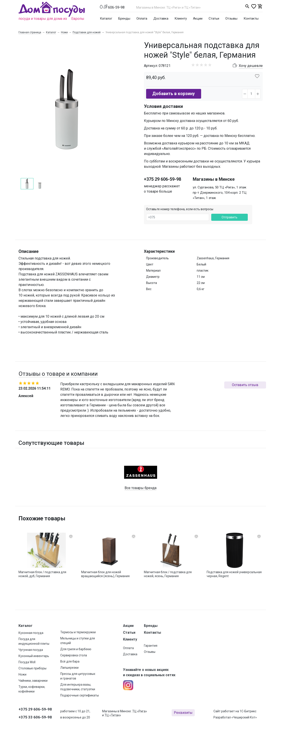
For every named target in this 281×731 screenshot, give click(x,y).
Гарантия (150, 645)
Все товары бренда (140, 488)
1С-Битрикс (248, 711)
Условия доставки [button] (163, 106)
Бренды (124, 18)
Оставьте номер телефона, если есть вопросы (179, 209)
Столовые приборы (32, 668)
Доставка (160, 18)
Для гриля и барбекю (75, 649)
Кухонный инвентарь (33, 656)
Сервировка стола (73, 655)
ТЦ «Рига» (139, 711)
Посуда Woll (26, 662)
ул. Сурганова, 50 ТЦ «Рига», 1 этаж (219, 187)
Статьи (214, 18)
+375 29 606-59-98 (162, 179)
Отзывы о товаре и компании (58, 373)
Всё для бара (69, 661)
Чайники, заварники (33, 680)
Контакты (251, 18)
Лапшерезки (69, 667)
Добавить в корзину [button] (173, 93)
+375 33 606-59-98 (35, 717)
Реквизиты (183, 713)
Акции (197, 18)
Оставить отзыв (245, 385)
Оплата (141, 18)
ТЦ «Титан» (113, 715)
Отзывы (231, 18)
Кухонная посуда (30, 633)
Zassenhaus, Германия (213, 258)
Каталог (106, 18)
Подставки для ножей (87, 32)
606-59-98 (116, 7)
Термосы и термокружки (78, 632)
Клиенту (180, 18)
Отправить (229, 217)
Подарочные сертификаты (79, 695)
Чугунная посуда (30, 650)
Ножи (64, 32)
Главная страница (29, 32)
